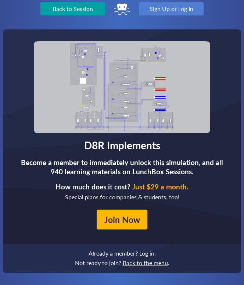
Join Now (122, 219)
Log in (146, 253)
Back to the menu (145, 262)
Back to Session (73, 8)
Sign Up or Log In (171, 8)
